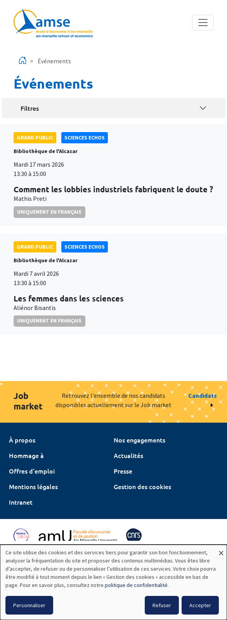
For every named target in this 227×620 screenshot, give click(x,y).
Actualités (128, 455)
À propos (22, 439)
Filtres (30, 108)
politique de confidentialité (136, 585)
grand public (35, 137)
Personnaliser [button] (29, 605)
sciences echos (84, 137)
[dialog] (113, 582)
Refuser (161, 605)
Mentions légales (33, 486)
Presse (123, 471)
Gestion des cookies (142, 486)
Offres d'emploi (32, 471)
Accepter (200, 605)
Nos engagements (139, 439)
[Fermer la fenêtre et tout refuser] (221, 549)
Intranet (21, 502)
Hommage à (26, 455)
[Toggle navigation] (203, 22)
